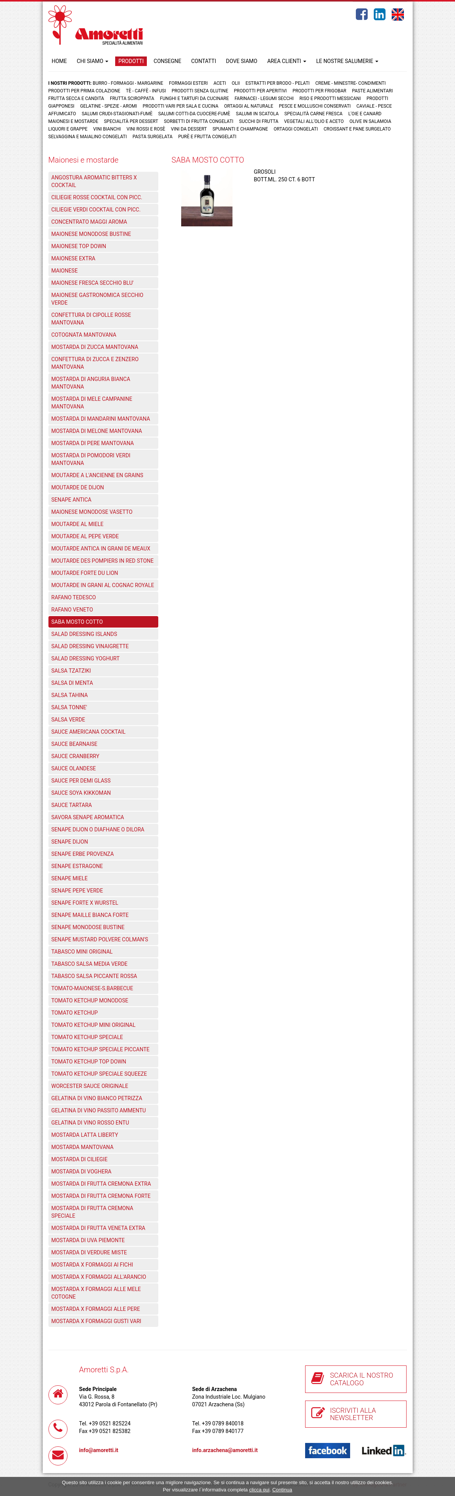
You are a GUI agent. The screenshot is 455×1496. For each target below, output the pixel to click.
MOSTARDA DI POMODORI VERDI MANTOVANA (90, 459)
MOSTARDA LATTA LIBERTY (84, 1135)
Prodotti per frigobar (319, 91)
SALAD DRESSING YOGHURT (85, 658)
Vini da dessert (189, 129)
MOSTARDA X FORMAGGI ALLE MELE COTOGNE (96, 1293)
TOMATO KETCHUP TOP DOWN (88, 1062)
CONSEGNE (167, 61)
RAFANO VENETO (72, 610)
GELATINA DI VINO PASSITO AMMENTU (98, 1110)
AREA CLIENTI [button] (286, 61)
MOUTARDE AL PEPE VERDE (85, 536)
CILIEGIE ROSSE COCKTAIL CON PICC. (96, 197)
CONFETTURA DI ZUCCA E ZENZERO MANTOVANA (95, 363)
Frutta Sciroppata (132, 98)
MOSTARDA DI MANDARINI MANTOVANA (100, 419)
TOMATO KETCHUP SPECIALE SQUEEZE (99, 1074)
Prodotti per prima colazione (84, 91)
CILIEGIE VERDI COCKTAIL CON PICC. (96, 210)
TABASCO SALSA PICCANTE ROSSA (94, 976)
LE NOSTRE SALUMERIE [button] (347, 61)
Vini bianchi (107, 129)
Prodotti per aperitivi (260, 91)
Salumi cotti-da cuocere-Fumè (194, 113)
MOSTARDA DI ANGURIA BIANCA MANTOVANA (90, 383)
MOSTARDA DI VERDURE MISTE (89, 1252)
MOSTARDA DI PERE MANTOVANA (92, 443)
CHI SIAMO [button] (92, 61)
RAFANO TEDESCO (73, 597)
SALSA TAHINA (69, 695)
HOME (59, 61)
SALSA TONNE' (69, 707)
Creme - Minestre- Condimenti (350, 83)
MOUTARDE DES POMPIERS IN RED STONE (102, 561)
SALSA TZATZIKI (71, 671)
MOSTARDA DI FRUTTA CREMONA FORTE (101, 1196)
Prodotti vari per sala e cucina (181, 106)
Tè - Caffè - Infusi (146, 91)
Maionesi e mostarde (73, 121)
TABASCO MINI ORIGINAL (82, 952)
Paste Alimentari (372, 91)
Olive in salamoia (370, 121)
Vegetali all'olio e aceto (314, 121)
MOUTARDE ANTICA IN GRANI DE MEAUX (100, 548)
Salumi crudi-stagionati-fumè (117, 113)
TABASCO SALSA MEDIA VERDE (89, 964)
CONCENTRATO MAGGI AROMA (89, 222)
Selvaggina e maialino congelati (87, 136)
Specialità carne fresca (314, 113)
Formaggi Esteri (188, 83)
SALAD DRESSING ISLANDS (84, 634)
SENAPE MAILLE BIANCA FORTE (90, 915)
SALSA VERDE (68, 720)
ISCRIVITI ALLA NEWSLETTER (353, 1414)
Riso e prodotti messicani (330, 98)
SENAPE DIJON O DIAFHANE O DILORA (98, 829)
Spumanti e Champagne (240, 129)
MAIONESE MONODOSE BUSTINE (91, 234)
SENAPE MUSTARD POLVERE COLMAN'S (99, 939)
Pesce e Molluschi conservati (314, 106)
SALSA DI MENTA (72, 683)
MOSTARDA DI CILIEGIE (79, 1159)
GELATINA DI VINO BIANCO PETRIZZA (96, 1098)
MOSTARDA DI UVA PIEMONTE (88, 1240)
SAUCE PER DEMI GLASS (81, 781)
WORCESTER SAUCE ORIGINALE (90, 1086)
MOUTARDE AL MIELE (77, 524)
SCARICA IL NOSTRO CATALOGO (361, 1379)
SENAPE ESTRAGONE (77, 866)
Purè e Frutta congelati (207, 136)
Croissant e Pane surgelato (357, 129)
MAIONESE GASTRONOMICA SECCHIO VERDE (97, 299)
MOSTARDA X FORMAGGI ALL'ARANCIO (98, 1277)
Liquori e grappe (68, 129)
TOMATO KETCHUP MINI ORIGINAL (93, 1025)
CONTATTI (203, 61)
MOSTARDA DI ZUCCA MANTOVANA (94, 347)
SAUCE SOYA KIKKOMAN (81, 793)
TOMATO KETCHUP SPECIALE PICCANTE (100, 1049)
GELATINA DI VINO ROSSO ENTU (90, 1123)
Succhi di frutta (258, 121)
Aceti (220, 83)
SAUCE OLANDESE (73, 768)
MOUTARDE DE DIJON (77, 487)
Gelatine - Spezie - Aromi (108, 106)
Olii (236, 83)
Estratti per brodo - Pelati (278, 83)
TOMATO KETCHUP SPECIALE (87, 1037)
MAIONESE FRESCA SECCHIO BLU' (92, 283)
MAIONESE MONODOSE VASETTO (92, 512)
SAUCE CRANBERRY (75, 756)
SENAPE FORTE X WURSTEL (85, 903)
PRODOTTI (130, 61)
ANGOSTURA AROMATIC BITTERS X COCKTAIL (94, 181)
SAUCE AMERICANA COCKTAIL (88, 732)
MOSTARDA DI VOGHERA (81, 1171)
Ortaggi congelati (296, 129)
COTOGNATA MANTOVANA (83, 335)
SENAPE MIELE (69, 878)
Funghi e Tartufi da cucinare (194, 98)
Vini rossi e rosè (146, 129)
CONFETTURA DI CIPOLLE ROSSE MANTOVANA (91, 319)
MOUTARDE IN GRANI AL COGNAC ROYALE (102, 585)
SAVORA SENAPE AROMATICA (87, 817)
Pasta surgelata (153, 136)
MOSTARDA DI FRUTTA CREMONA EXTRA (101, 1184)
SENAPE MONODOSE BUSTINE (88, 927)
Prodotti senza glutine (200, 91)
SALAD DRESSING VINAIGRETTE (90, 646)
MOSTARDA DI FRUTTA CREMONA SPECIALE (92, 1212)
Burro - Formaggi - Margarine (128, 83)
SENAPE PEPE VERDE (77, 891)
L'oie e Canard (364, 113)
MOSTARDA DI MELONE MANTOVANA (96, 431)
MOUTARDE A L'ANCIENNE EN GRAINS (97, 475)
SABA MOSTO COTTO (77, 622)
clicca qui (259, 1490)
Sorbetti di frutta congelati (198, 121)
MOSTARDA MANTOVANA (82, 1147)
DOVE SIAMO (241, 61)
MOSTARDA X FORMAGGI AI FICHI (92, 1265)
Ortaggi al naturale (248, 106)
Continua (282, 1490)
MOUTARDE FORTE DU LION (84, 573)
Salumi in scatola (257, 113)
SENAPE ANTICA (71, 500)
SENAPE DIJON (69, 842)
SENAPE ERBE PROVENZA (82, 854)
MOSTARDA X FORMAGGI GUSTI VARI (96, 1321)
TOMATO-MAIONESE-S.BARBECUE (92, 988)
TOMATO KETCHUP (74, 1013)
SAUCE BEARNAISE (74, 744)
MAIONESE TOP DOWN (78, 246)
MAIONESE (64, 271)
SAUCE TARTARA (71, 805)
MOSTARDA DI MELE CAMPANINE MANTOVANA (91, 403)
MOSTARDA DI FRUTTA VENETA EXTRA (98, 1228)
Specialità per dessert (131, 121)
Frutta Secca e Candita (76, 98)
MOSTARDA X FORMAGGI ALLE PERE (95, 1309)
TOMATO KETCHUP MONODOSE (90, 1000)
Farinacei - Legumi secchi (264, 98)
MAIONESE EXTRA (73, 258)
